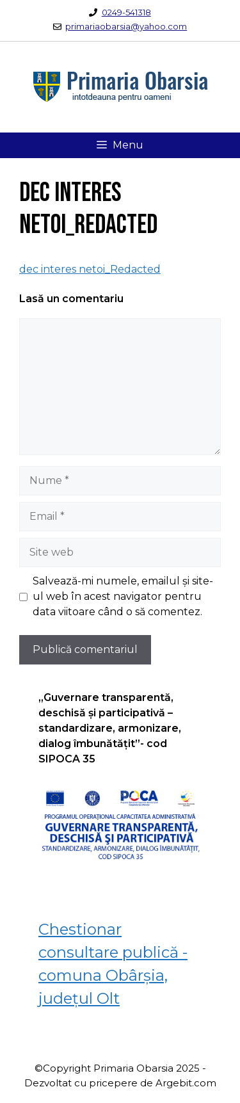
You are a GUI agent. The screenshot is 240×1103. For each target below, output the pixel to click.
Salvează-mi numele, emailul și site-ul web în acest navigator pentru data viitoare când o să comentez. (123, 596)
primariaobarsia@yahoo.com (126, 26)
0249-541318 (126, 12)
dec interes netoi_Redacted (90, 269)
